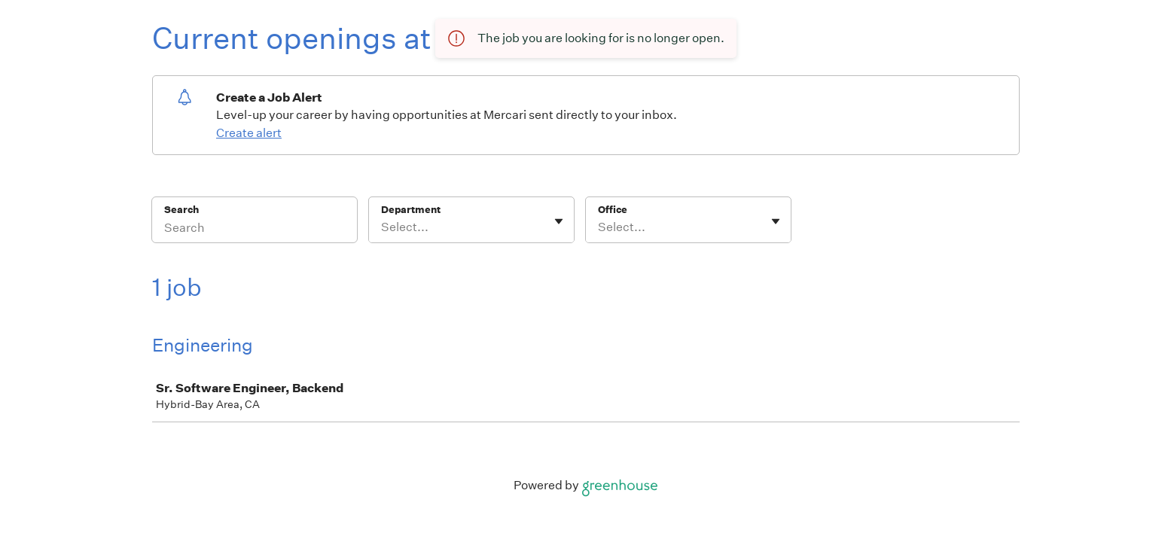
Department (411, 209)
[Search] (254, 229)
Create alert (249, 133)
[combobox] (382, 227)
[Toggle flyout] (559, 221)
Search (182, 209)
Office (612, 209)
